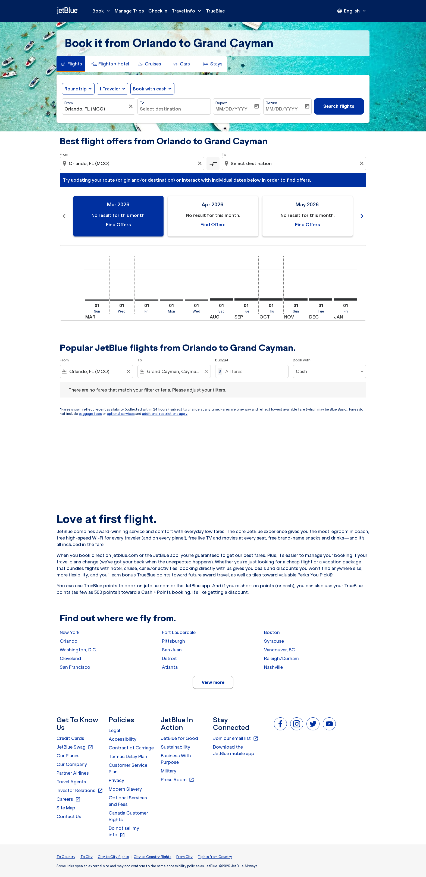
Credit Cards (70, 738)
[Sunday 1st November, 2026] (296, 299)
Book (102, 11)
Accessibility (122, 739)
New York (70, 632)
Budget (221, 360)
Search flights (338, 106)
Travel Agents (71, 781)
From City (184, 857)
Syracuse (274, 641)
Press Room (177, 780)
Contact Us (69, 816)
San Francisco (75, 667)
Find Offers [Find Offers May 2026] (307, 224)
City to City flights (113, 857)
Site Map (66, 807)
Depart (221, 103)
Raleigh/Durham (281, 658)
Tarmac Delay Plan (128, 756)
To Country (66, 857)
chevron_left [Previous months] (64, 216)
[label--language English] (351, 11)
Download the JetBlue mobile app (233, 750)
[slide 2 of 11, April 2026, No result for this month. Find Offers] (213, 216)
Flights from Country (215, 857)
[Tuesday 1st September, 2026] (246, 299)
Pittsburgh (173, 641)
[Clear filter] (131, 106)
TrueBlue (215, 11)
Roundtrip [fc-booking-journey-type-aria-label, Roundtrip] (75, 89)
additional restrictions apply (164, 414)
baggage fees (90, 414)
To (142, 103)
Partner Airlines (73, 773)
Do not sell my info (124, 831)
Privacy (116, 780)
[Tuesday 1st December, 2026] (321, 299)
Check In (157, 11)
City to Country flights (152, 857)
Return (271, 103)
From (68, 103)
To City (86, 857)
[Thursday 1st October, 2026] (271, 299)
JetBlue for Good (179, 738)
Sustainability (175, 747)
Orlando (68, 641)
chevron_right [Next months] (362, 216)
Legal (114, 730)
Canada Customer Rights (128, 816)
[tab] (71, 64)
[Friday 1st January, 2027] (345, 299)
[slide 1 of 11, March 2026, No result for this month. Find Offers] (118, 216)
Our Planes (68, 755)
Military (168, 771)
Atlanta (170, 667)
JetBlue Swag (75, 747)
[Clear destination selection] (362, 163)
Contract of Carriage (131, 747)
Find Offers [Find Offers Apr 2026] (213, 224)
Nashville (273, 667)
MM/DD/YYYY (231, 109)
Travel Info (188, 11)
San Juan (172, 649)
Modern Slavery (125, 789)
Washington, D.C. (78, 649)
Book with (302, 360)
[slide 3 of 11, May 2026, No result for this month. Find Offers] (307, 216)
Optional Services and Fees (128, 801)
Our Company (72, 764)
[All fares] (254, 371)
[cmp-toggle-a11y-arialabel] (213, 163)
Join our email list (235, 739)
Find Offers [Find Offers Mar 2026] (118, 224)
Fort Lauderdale (179, 632)
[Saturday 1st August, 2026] (221, 299)
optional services (120, 414)
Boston (272, 632)
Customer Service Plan (128, 768)
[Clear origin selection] (200, 163)
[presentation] (351, 11)
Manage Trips (129, 11)
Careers (69, 799)
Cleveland (70, 658)
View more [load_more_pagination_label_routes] (213, 682)
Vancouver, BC (279, 649)
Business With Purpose (176, 759)
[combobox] (95, 109)
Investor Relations (80, 791)
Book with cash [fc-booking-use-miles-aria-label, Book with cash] (150, 89)
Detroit (169, 658)
